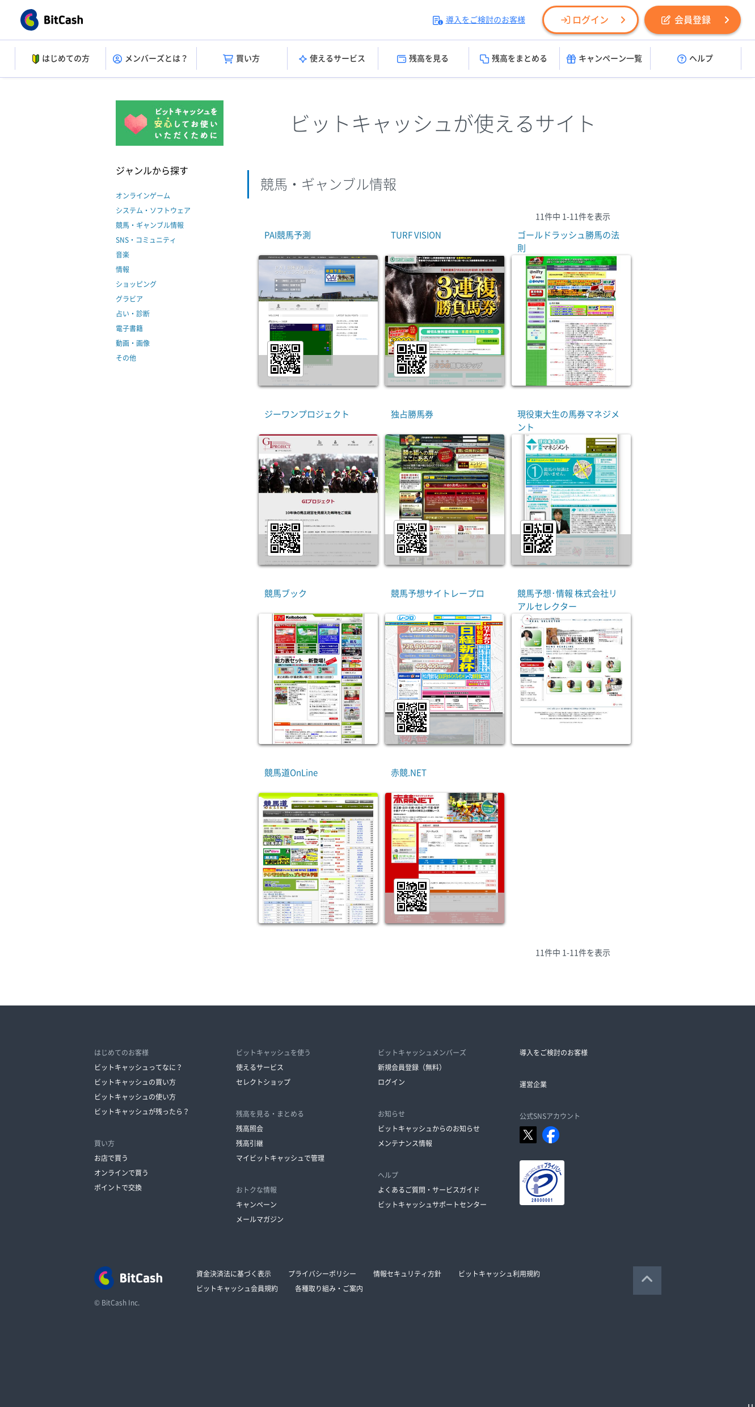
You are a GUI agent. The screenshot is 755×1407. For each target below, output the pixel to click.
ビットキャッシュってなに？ (138, 1067)
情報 (122, 269)
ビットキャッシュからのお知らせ (429, 1128)
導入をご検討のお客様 (479, 20)
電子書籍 (129, 328)
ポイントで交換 (118, 1187)
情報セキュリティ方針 (407, 1273)
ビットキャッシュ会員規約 (237, 1288)
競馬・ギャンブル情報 (150, 225)
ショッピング (136, 284)
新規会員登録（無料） (412, 1067)
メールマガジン (260, 1219)
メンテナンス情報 (405, 1143)
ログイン (585, 19)
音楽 (122, 254)
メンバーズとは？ (150, 59)
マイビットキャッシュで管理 (280, 1158)
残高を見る (423, 59)
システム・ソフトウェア (153, 210)
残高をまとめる (513, 59)
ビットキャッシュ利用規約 (499, 1273)
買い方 (241, 59)
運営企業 (533, 1084)
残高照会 (249, 1128)
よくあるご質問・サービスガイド (429, 1189)
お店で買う (111, 1158)
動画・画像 (133, 343)
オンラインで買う (121, 1172)
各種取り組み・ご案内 (329, 1288)
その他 (126, 357)
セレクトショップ (263, 1082)
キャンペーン (256, 1204)
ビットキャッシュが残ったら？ (141, 1111)
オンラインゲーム (143, 195)
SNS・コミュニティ (146, 239)
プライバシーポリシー (322, 1273)
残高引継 (249, 1143)
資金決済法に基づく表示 (233, 1273)
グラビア (129, 298)
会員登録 (686, 19)
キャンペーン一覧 (604, 59)
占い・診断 (133, 313)
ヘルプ (695, 59)
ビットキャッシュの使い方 (135, 1096)
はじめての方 (60, 59)
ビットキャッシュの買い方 (135, 1082)
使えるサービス (332, 59)
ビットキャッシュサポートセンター (432, 1204)
